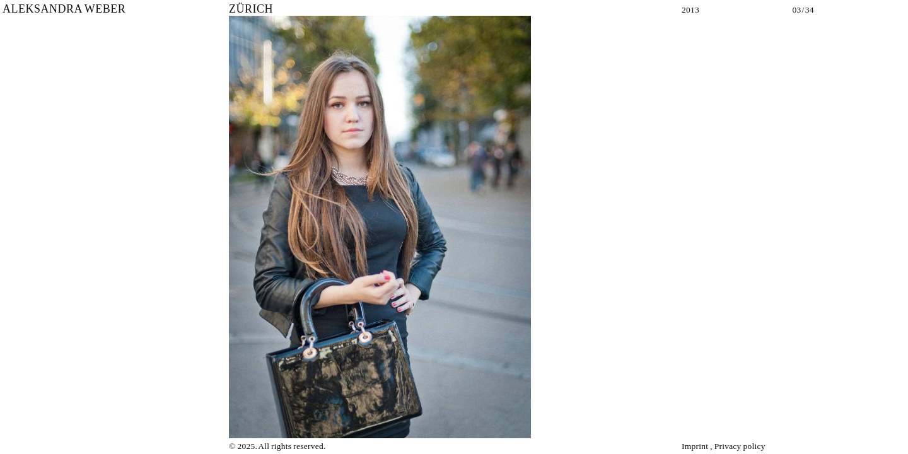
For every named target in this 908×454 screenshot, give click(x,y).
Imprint (695, 446)
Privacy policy (739, 446)
